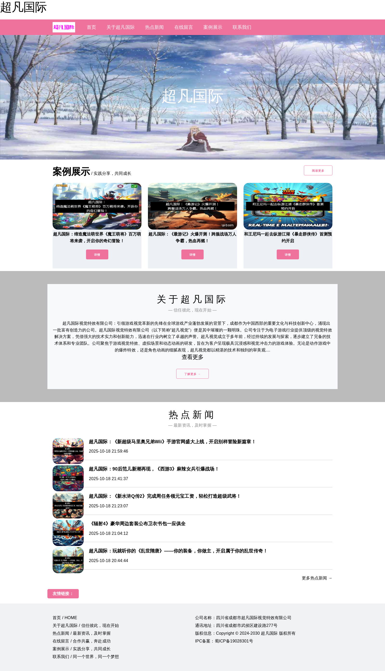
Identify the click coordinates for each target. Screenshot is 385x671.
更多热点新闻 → (317, 578)
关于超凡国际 (120, 27)
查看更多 (193, 357)
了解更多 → (192, 374)
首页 (91, 27)
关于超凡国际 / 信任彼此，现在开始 (86, 625)
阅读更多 (318, 170)
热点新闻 (154, 27)
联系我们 (242, 27)
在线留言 (183, 27)
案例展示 (212, 27)
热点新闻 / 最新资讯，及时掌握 (82, 633)
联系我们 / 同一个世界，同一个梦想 (86, 656)
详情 (97, 254)
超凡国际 (23, 7)
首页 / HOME (65, 617)
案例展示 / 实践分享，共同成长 (82, 649)
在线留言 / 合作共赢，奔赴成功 (82, 641)
